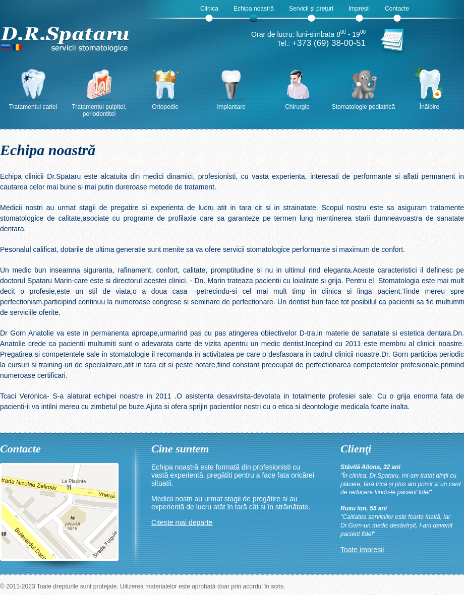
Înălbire (429, 106)
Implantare (231, 106)
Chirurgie (297, 106)
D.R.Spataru (65, 35)
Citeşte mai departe (181, 522)
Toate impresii (362, 550)
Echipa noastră (254, 8)
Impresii (359, 8)
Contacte (397, 8)
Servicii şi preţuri (311, 8)
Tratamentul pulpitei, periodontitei (99, 110)
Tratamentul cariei (33, 106)
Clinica (209, 8)
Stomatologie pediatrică (363, 106)
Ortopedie (165, 106)
